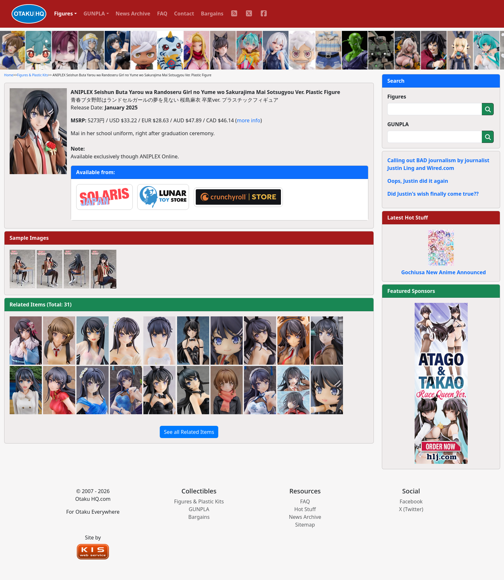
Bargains (212, 13)
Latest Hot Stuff (407, 217)
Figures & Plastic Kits (32, 75)
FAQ (162, 13)
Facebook (411, 501)
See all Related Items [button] (189, 431)
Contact (184, 13)
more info (248, 120)
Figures (396, 96)
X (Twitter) (411, 509)
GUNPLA (398, 124)
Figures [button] (63, 13)
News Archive (133, 13)
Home (8, 75)
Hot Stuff (305, 509)
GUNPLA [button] (94, 13)
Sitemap (305, 524)
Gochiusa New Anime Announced (443, 272)
